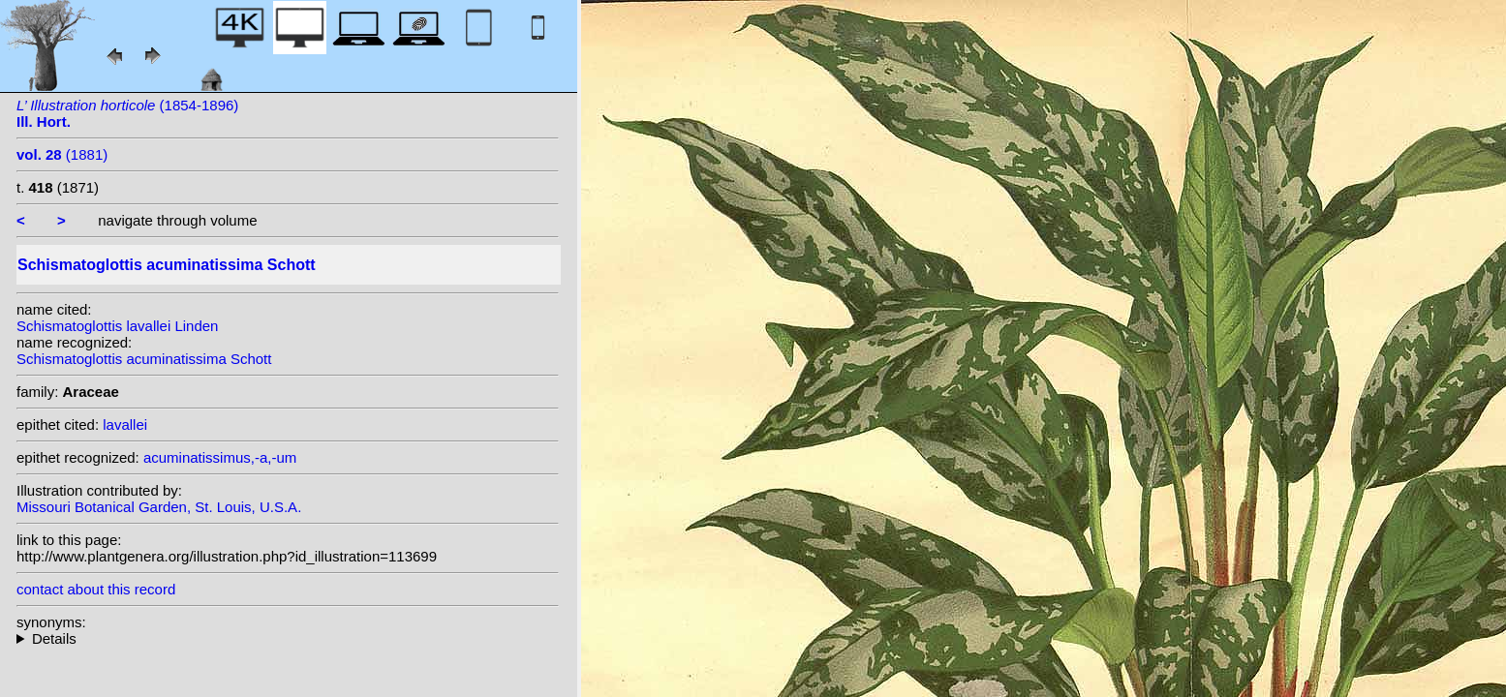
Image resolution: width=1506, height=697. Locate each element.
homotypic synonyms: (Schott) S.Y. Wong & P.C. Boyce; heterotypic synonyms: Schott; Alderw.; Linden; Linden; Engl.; (287, 638)
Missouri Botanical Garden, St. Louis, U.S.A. (158, 507)
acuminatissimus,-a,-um (219, 457)
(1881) (62, 154)
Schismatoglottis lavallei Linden (117, 326)
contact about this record (95, 589)
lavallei (125, 424)
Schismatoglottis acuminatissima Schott (143, 358)
